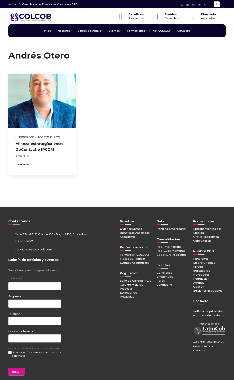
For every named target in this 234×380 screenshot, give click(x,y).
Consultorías (202, 240)
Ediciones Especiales (207, 290)
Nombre (15, 279)
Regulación (201, 278)
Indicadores (201, 270)
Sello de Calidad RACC (135, 280)
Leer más (23, 164)
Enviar (16, 371)
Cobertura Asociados (171, 254)
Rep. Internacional (169, 246)
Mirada (198, 266)
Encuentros (165, 276)
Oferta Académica (206, 236)
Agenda (198, 282)
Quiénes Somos (131, 229)
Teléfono (15, 313)
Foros (161, 280)
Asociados (26, 137)
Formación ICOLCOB (134, 254)
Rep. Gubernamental (171, 250)
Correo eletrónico (21, 331)
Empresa (14, 296)
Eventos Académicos (134, 262)
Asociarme (127, 236)
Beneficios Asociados (135, 232)
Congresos (164, 272)
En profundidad (204, 262)
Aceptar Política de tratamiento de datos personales (34, 354)
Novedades (201, 274)
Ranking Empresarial (171, 229)
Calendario (164, 284)
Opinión (198, 286)
